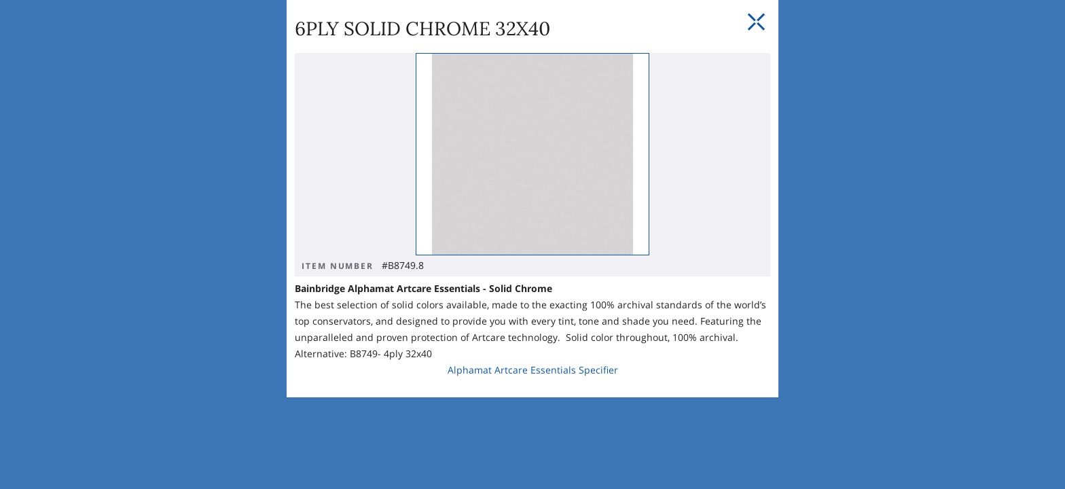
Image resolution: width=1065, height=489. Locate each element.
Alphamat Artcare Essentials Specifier (410, 306)
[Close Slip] (809, 122)
